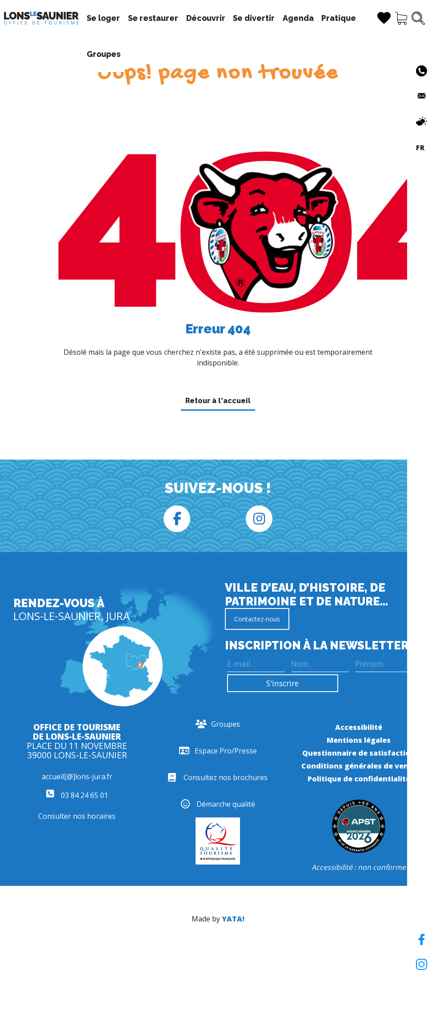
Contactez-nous (257, 619)
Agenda (298, 18)
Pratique (338, 18)
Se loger (103, 18)
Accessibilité (358, 727)
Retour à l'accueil (218, 400)
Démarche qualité (218, 804)
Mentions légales (359, 740)
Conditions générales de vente (358, 766)
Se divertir (254, 18)
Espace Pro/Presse (218, 751)
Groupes (103, 54)
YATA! (233, 919)
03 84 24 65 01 (77, 795)
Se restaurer (153, 18)
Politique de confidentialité (359, 779)
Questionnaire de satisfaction (358, 753)
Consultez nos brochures (218, 777)
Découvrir (205, 18)
